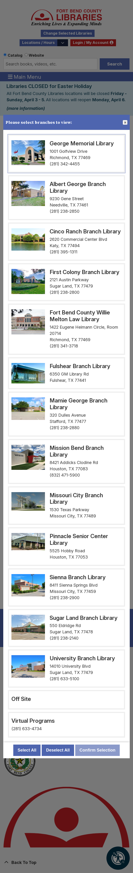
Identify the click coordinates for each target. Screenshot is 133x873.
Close (125, 123)
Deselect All (58, 750)
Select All (27, 750)
